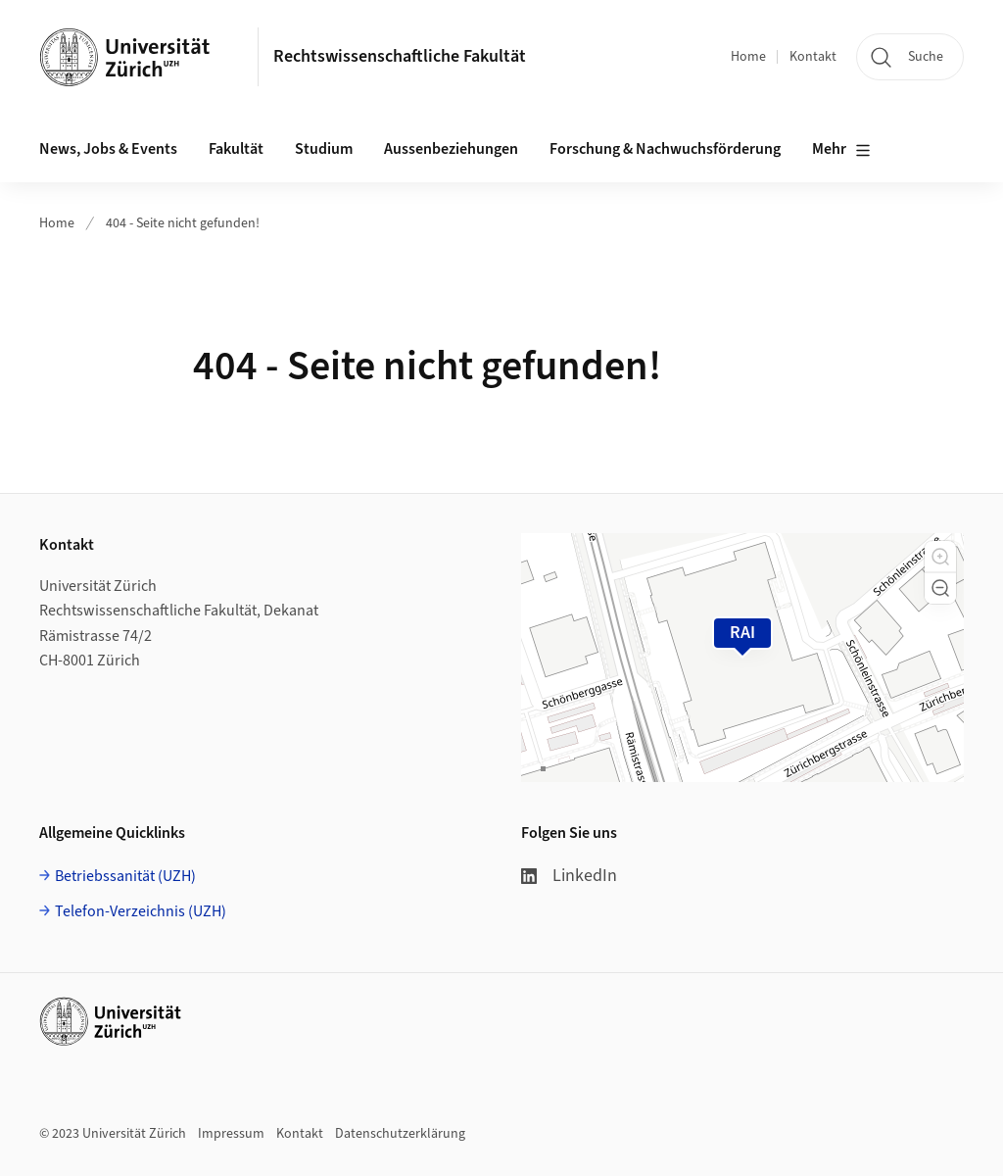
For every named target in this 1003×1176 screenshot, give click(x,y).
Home (748, 57)
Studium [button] (324, 149)
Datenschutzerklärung (400, 1134)
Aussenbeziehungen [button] (451, 149)
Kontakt (812, 57)
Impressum (231, 1134)
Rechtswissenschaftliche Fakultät (399, 56)
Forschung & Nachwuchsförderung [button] (665, 149)
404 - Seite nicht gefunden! (183, 223)
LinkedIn (569, 875)
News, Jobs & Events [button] (108, 149)
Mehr (841, 150)
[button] (940, 556)
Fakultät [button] (236, 149)
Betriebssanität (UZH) (125, 876)
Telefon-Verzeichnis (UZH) (140, 911)
